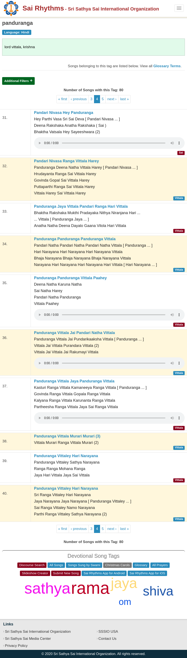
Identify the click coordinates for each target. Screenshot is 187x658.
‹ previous (79, 99)
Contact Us (108, 639)
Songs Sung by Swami (84, 565)
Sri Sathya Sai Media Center (28, 639)
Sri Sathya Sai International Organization (38, 632)
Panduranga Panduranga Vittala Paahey (70, 278)
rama (90, 587)
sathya (47, 588)
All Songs (56, 565)
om (125, 602)
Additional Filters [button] (16, 81)
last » (124, 99)
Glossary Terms (167, 66)
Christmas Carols (117, 565)
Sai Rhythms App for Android (104, 573)
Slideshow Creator (35, 573)
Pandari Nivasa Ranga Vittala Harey (66, 161)
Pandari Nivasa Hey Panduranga (63, 112)
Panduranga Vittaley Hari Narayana (66, 456)
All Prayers (160, 565)
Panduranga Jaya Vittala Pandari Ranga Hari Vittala (81, 206)
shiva (158, 591)
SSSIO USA (108, 632)
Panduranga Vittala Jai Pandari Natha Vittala (74, 333)
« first (62, 99)
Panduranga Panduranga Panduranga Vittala (75, 239)
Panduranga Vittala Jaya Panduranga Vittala (74, 381)
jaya (124, 583)
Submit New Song (66, 573)
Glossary (141, 565)
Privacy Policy (16, 646)
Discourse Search (32, 565)
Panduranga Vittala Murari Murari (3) (67, 436)
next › (112, 99)
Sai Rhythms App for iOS (147, 573)
